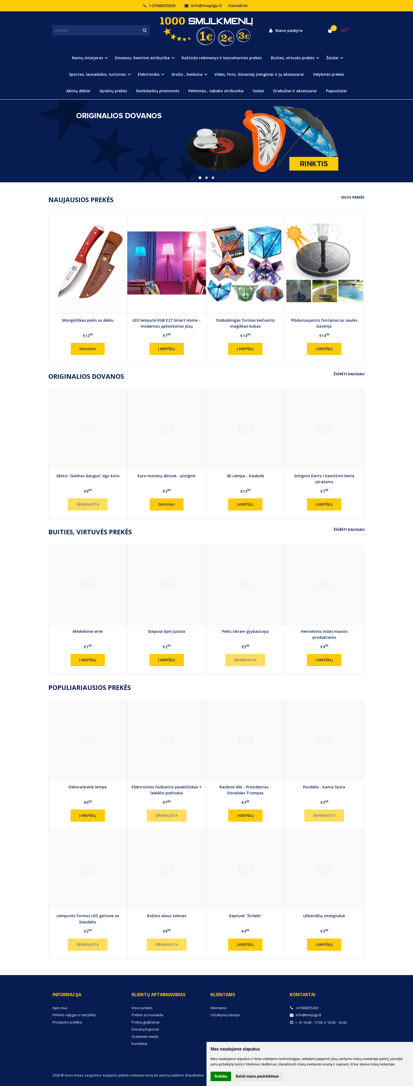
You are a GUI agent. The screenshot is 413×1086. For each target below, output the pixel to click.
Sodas (258, 90)
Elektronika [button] (148, 74)
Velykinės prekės (328, 74)
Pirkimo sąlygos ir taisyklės (74, 1014)
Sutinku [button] (220, 1076)
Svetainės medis (145, 1036)
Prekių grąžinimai (145, 1022)
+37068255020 (159, 5)
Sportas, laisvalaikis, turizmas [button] (97, 74)
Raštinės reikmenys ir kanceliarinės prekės (222, 57)
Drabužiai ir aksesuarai (295, 90)
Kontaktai (238, 5)
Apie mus (60, 1007)
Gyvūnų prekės (113, 90)
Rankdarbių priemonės (157, 90)
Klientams (223, 995)
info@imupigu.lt (203, 5)
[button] (200, 177)
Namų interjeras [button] (87, 57)
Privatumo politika (67, 1022)
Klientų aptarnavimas (158, 995)
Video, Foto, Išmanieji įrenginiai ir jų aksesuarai (259, 74)
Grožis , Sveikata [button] (186, 74)
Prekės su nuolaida (147, 1014)
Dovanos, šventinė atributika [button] (142, 57)
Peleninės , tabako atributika (216, 90)
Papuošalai (336, 90)
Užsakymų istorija (225, 1014)
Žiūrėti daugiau (349, 373)
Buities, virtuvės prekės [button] (292, 57)
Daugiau (87, 348)
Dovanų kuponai (145, 1029)
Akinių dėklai (78, 90)
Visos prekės (353, 197)
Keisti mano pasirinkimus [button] (257, 1076)
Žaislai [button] (332, 57)
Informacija (66, 995)
